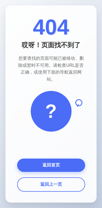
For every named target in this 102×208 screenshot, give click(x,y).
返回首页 (51, 165)
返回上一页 (51, 184)
